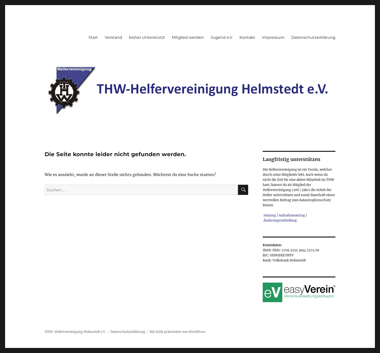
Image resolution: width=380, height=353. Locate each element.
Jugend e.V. (222, 37)
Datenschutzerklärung (313, 37)
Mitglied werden (188, 37)
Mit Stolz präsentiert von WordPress (178, 332)
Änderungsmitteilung (280, 220)
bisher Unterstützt (147, 37)
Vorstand (113, 37)
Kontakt (247, 37)
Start (93, 37)
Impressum (273, 37)
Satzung (269, 215)
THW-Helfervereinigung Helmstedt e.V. (75, 332)
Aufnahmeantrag (292, 215)
